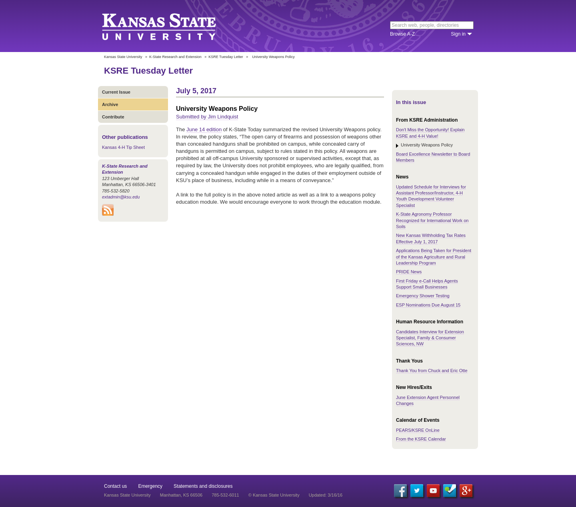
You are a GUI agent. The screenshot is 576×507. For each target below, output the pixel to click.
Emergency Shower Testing (423, 295)
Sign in (458, 34)
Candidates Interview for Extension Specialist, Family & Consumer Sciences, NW (430, 338)
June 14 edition (204, 129)
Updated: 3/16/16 (325, 495)
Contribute (113, 116)
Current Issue (116, 92)
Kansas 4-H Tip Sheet (123, 147)
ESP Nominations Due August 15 (428, 305)
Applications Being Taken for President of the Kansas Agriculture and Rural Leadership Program (433, 256)
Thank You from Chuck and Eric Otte (432, 370)
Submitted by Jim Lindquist (207, 117)
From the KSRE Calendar (421, 439)
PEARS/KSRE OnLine (418, 430)
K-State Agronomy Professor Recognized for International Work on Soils (432, 220)
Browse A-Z (402, 34)
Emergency (150, 486)
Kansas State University (169, 26)
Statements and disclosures (203, 486)
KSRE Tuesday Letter (225, 57)
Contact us (115, 486)
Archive (110, 104)
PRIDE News (409, 271)
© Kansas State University (274, 495)
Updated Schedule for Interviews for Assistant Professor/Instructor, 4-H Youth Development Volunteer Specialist (431, 196)
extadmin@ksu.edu (121, 196)
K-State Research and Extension (175, 57)
